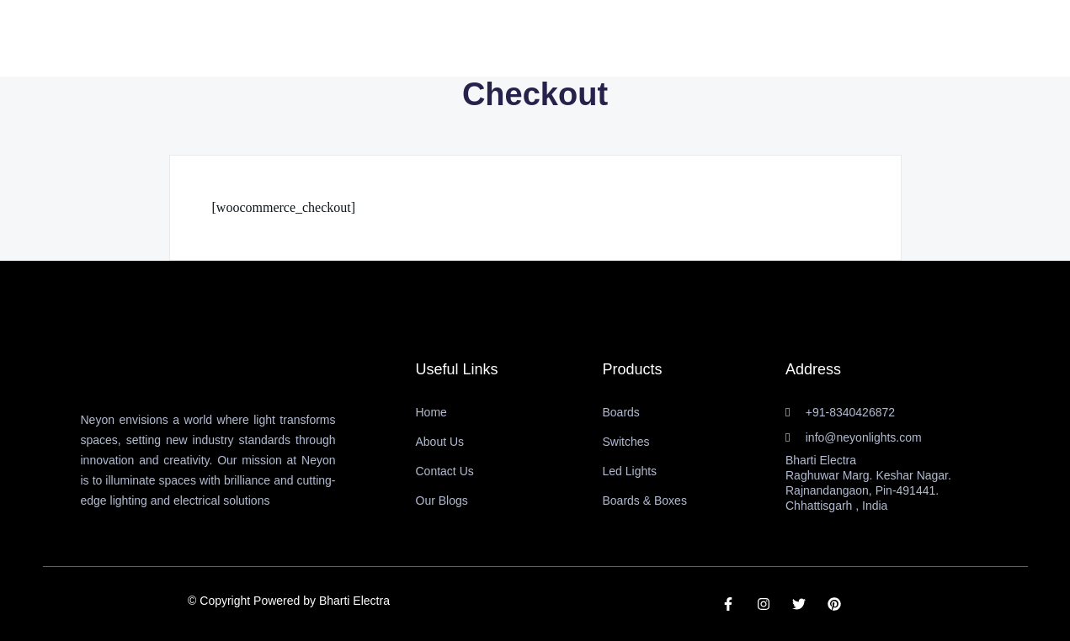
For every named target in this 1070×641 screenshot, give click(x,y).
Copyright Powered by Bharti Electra (295, 600)
